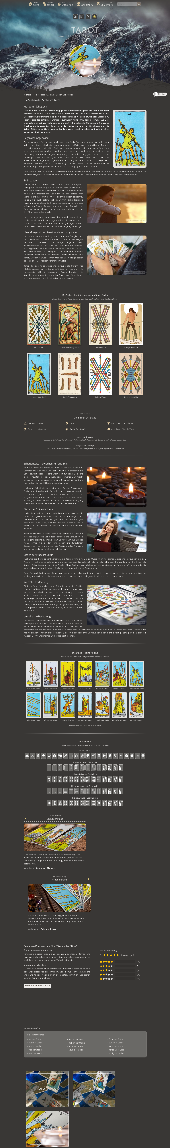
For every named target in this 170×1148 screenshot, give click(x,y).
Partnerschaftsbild (97, 1092)
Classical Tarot (100, 347)
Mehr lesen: (39, 866)
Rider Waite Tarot (39, 397)
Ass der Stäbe (35, 976)
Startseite (28, 94)
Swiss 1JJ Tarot (100, 397)
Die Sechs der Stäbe (119, 689)
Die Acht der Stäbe (33, 720)
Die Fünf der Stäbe (102, 689)
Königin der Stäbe (117, 983)
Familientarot (95, 1105)
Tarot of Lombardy (69, 397)
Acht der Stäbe (115, 819)
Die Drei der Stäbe (68, 689)
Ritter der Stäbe (116, 980)
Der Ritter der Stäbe (102, 720)
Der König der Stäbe (136, 720)
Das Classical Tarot (98, 1078)
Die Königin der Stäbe (119, 720)
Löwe (131, 429)
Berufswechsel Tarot (98, 1082)
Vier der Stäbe (35, 987)
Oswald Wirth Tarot (97, 1073)
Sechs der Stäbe (52, 819)
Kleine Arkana (47, 94)
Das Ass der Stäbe (33, 689)
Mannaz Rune (95, 1087)
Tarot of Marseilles (131, 397)
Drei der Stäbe (35, 983)
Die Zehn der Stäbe (68, 720)
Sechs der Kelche (97, 1114)
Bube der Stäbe (116, 976)
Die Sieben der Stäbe (137, 689)
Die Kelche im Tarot (98, 1069)
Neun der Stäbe (76, 987)
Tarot (36, 94)
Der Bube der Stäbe (84, 720)
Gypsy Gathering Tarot (70, 347)
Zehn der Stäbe (76, 991)
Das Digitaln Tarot (97, 1101)
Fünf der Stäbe (35, 991)
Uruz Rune (93, 1110)
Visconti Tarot (39, 347)
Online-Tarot (94, 1119)
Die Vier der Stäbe (85, 689)
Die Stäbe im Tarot (35, 972)
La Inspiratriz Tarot (131, 347)
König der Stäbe (116, 987)
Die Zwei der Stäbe (50, 689)
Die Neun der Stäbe (50, 720)
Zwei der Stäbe (35, 980)
